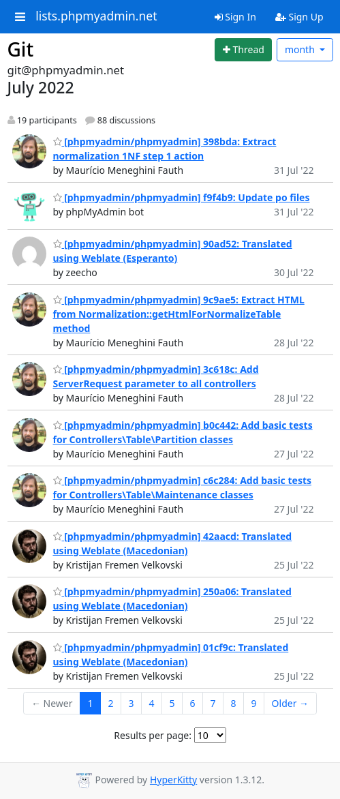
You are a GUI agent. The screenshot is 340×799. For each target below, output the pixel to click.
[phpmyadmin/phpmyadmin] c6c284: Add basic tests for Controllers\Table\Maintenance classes (182, 487)
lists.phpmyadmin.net (96, 16)
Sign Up (299, 16)
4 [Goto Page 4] (152, 703)
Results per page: (152, 735)
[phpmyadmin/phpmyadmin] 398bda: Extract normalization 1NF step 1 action (165, 148)
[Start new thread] (243, 49)
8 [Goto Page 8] (233, 703)
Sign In (235, 16)
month (301, 49)
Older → (290, 703)
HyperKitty (173, 779)
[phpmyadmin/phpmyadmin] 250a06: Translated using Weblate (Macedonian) (172, 598)
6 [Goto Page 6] (193, 703)
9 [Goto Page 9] (254, 703)
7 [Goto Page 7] (213, 703)
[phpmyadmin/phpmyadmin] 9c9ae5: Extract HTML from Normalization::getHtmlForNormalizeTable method (179, 314)
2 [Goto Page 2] (110, 703)
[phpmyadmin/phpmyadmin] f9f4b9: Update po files (181, 197)
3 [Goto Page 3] (131, 703)
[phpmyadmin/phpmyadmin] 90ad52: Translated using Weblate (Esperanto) (172, 251)
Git (20, 49)
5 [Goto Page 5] (172, 703)
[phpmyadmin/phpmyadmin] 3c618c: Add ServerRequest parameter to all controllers (156, 376)
